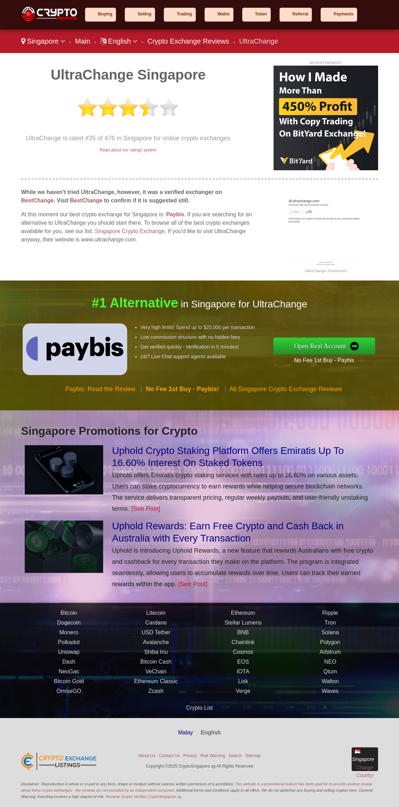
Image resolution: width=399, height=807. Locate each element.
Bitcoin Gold (69, 684)
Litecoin (156, 615)
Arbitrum (330, 654)
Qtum (330, 674)
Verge (243, 693)
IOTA (243, 674)
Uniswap (68, 654)
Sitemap (253, 755)
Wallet (223, 14)
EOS (243, 664)
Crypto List (199, 708)
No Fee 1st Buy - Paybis (327, 360)
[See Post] (145, 508)
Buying (105, 14)
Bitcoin (68, 615)
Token (261, 14)
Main (82, 41)
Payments (343, 14)
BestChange (37, 200)
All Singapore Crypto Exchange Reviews (286, 391)
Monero (68, 635)
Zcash (156, 693)
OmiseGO (68, 693)
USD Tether (155, 635)
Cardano (156, 625)
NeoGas (69, 674)
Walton (330, 684)
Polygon (330, 645)
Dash (68, 664)
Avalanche (156, 645)
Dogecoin (69, 625)
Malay (185, 732)
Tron (330, 625)
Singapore (43, 41)
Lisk (243, 684)
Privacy (190, 755)
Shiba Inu (156, 654)
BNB (243, 635)
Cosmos (243, 654)
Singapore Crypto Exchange (129, 231)
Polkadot (68, 645)
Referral (300, 14)
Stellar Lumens (243, 625)
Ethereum (243, 615)
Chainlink (243, 645)
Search (235, 755)
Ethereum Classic (156, 684)
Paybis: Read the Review (100, 391)
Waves (330, 693)
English (119, 41)
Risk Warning (212, 755)
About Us (146, 755)
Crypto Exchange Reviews (188, 41)
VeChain (156, 674)
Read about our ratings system (128, 150)
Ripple (330, 615)
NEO (330, 664)
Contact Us (169, 755)
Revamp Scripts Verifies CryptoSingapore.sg (143, 796)
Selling (144, 14)
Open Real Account (323, 345)
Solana (330, 635)
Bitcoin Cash (156, 664)
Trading (184, 14)
